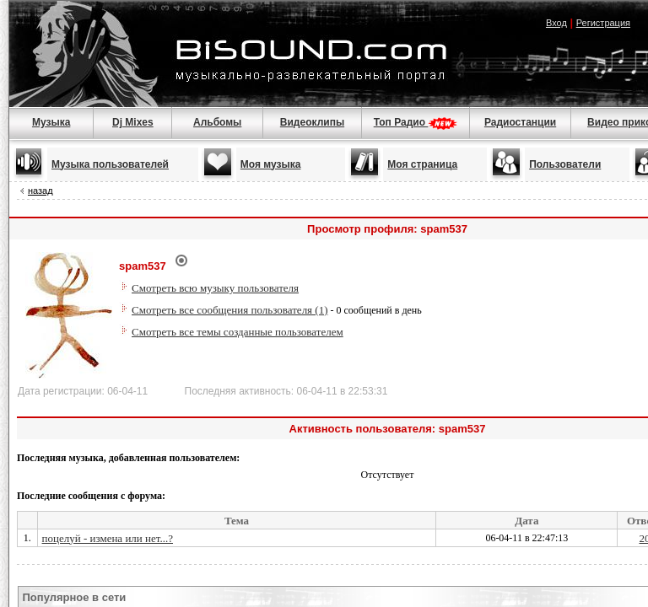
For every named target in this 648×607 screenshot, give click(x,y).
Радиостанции (520, 122)
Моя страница (422, 164)
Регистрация (603, 23)
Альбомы (217, 122)
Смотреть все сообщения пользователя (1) (230, 310)
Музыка (51, 122)
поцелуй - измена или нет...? (107, 538)
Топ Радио (416, 122)
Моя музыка (270, 164)
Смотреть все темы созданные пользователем (237, 331)
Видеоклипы (312, 122)
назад (40, 190)
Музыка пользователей (110, 164)
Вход (556, 23)
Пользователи (565, 164)
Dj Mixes (133, 122)
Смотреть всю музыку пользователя (215, 288)
